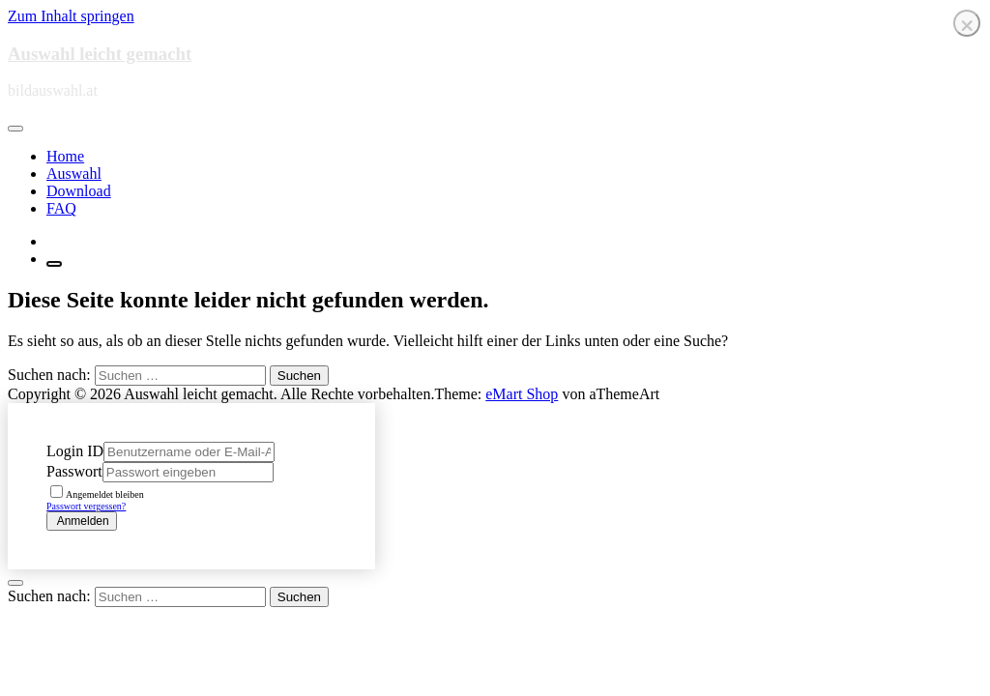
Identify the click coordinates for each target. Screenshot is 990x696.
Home (65, 156)
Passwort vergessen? (86, 506)
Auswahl (74, 173)
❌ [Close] (967, 25)
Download (78, 191)
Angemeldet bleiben (97, 494)
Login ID (74, 451)
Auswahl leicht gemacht (99, 54)
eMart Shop (521, 394)
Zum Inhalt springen (71, 16)
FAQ (61, 208)
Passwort (74, 471)
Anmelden (81, 521)
